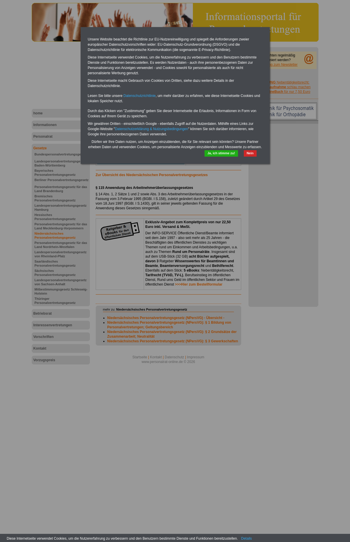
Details (246, 538)
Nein (250, 153)
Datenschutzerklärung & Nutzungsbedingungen (151, 129)
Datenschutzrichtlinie (139, 96)
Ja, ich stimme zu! (221, 153)
